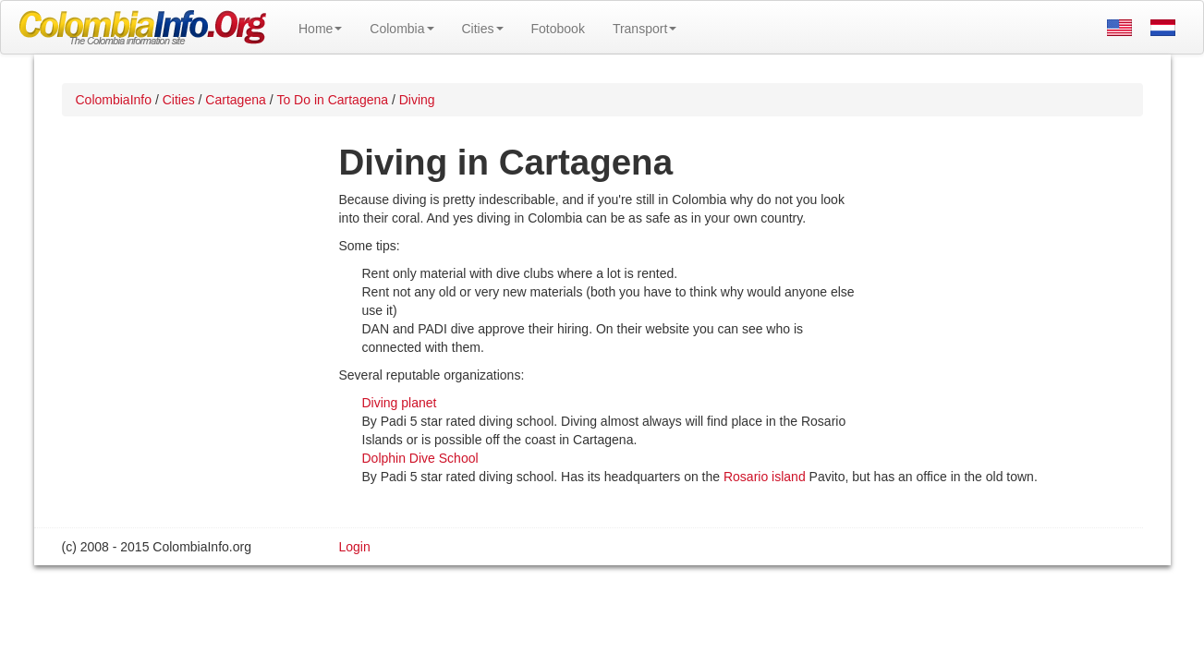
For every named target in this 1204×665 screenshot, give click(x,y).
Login (355, 546)
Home (320, 28)
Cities (483, 28)
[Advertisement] (999, 310)
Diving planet (399, 402)
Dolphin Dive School (420, 458)
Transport (644, 28)
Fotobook (558, 28)
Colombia (401, 28)
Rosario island (765, 476)
